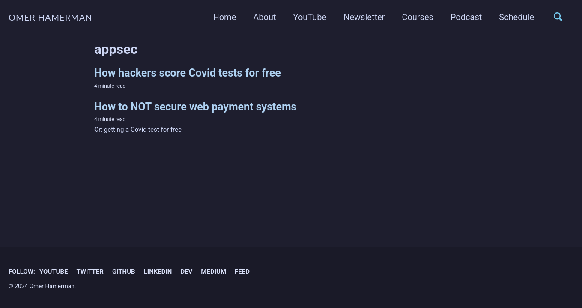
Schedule (516, 17)
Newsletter (364, 17)
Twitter (89, 271)
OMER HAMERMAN (51, 17)
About (264, 17)
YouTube (310, 17)
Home (224, 17)
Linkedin (158, 271)
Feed (242, 271)
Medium (213, 271)
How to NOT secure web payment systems (195, 107)
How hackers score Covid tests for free (187, 73)
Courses (417, 17)
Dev (186, 271)
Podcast (466, 17)
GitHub (123, 271)
